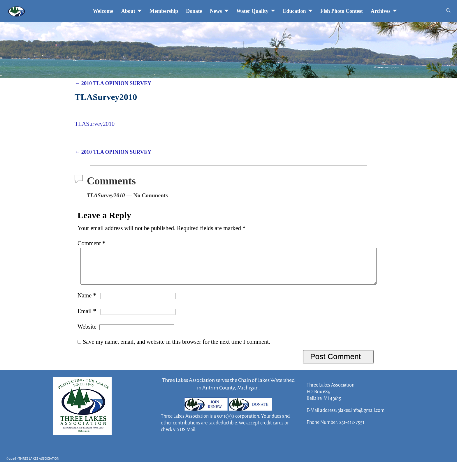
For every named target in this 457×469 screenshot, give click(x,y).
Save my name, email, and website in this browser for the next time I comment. (176, 348)
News (216, 11)
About (128, 11)
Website (87, 333)
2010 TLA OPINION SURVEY (113, 83)
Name (88, 302)
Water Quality (252, 11)
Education (294, 11)
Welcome (103, 11)
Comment (92, 243)
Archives (381, 11)
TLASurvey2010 (95, 124)
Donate (194, 11)
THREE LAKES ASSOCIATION (38, 466)
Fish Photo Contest (341, 11)
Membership (164, 11)
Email (88, 318)
